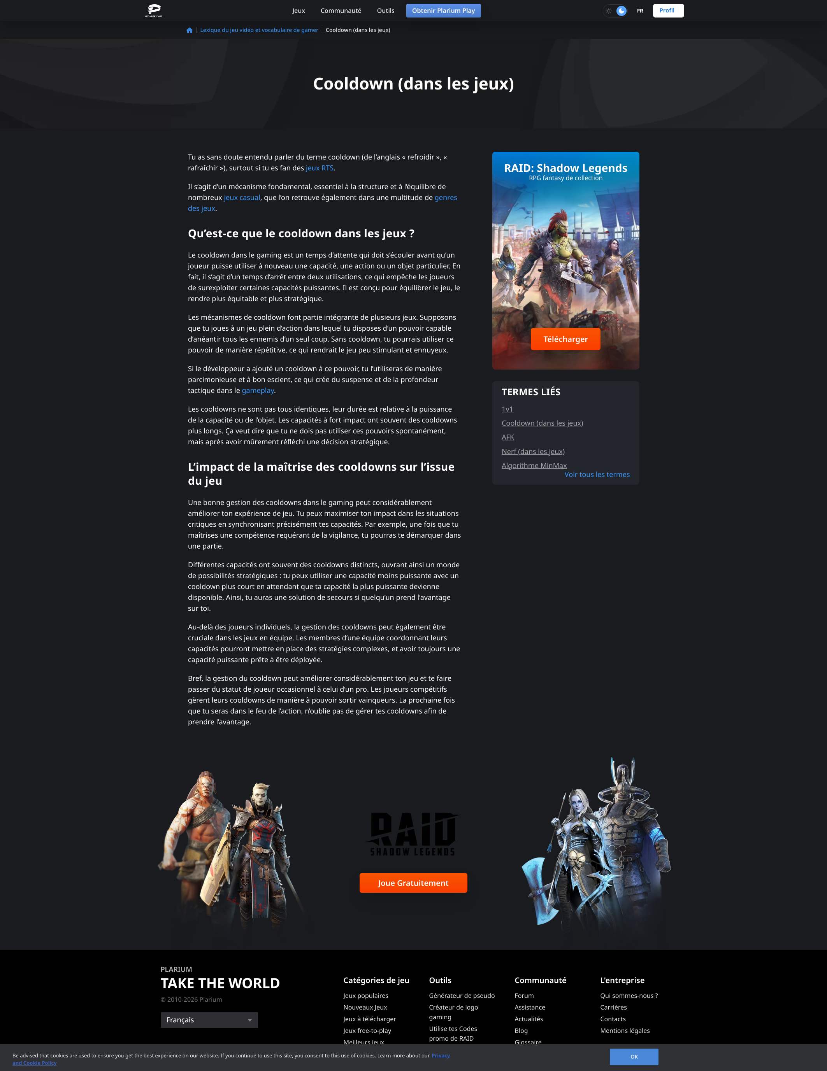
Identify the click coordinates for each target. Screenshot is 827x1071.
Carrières (613, 1007)
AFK (508, 437)
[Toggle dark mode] (615, 11)
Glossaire (528, 1042)
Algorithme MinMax (534, 465)
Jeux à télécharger (370, 1019)
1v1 (507, 409)
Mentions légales (625, 1030)
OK (634, 1056)
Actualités (529, 1019)
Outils (386, 10)
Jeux (298, 10)
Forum (524, 995)
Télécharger (565, 339)
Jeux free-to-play (368, 1030)
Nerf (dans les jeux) (533, 451)
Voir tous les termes (597, 475)
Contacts (613, 1019)
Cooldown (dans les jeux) (542, 423)
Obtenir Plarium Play (443, 10)
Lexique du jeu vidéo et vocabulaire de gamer (259, 30)
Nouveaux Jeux (365, 1007)
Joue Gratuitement (413, 883)
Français (180, 1020)
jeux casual (242, 197)
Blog (521, 1030)
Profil (667, 10)
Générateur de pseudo (462, 995)
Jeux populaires (366, 995)
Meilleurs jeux (364, 1042)
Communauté (341, 10)
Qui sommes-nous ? (629, 995)
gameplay (258, 390)
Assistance (530, 1007)
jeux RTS (319, 168)
